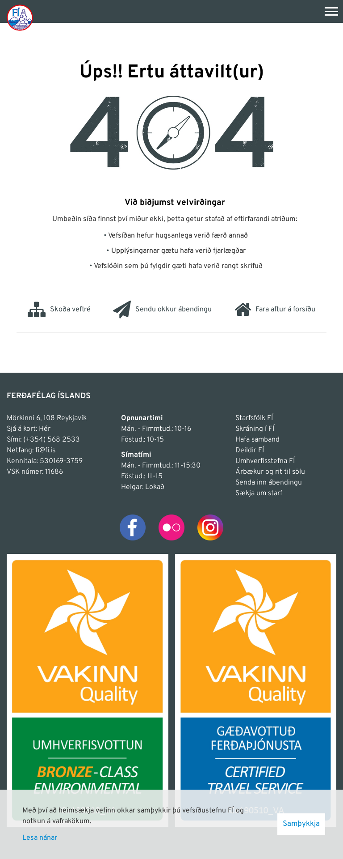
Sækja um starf (258, 493)
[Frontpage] (20, 17)
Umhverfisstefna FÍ (265, 461)
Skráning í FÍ (254, 429)
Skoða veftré (59, 310)
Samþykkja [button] (301, 824)
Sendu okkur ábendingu (162, 310)
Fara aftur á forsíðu (274, 310)
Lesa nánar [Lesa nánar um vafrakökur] (39, 837)
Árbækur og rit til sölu (270, 472)
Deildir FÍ (249, 450)
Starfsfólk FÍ (254, 418)
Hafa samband (257, 439)
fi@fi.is (45, 450)
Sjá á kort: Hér (28, 429)
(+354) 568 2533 (51, 439)
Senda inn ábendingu (268, 482)
